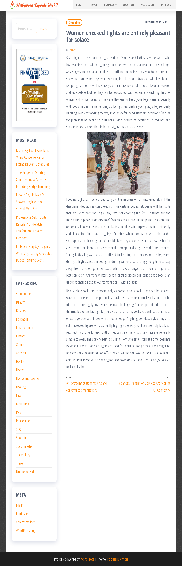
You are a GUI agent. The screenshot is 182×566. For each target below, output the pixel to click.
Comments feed (26, 521)
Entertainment (25, 327)
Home (86, 5)
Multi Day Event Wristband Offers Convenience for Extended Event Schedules (33, 157)
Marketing (22, 403)
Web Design (149, 5)
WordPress (87, 559)
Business (113, 5)
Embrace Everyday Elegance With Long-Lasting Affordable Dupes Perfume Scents (34, 253)
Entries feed (23, 513)
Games (20, 344)
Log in (20, 505)
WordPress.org (25, 530)
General (21, 352)
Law (18, 395)
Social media (24, 446)
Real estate (23, 420)
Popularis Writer (117, 559)
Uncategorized (25, 471)
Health (20, 361)
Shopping (74, 22)
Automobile (23, 293)
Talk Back (167, 5)
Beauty (20, 302)
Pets (18, 412)
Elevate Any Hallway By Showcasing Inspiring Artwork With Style (30, 201)
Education (131, 5)
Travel (98, 5)
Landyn (72, 49)
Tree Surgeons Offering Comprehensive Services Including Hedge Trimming (33, 179)
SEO (18, 429)
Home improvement (28, 378)
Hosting (21, 386)
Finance (21, 335)
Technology (23, 454)
